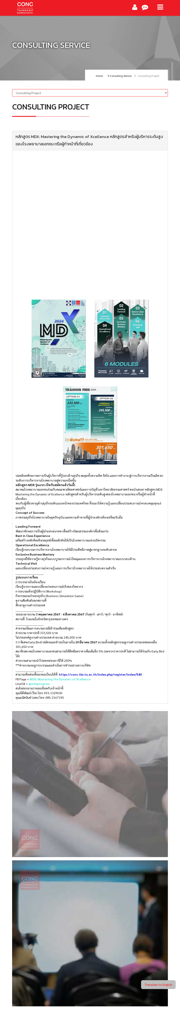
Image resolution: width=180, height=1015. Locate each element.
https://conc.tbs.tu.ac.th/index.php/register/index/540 (100, 674)
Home (99, 75)
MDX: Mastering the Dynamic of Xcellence (60, 679)
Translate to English (158, 984)
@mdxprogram (39, 684)
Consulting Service (120, 75)
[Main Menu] (160, 7)
